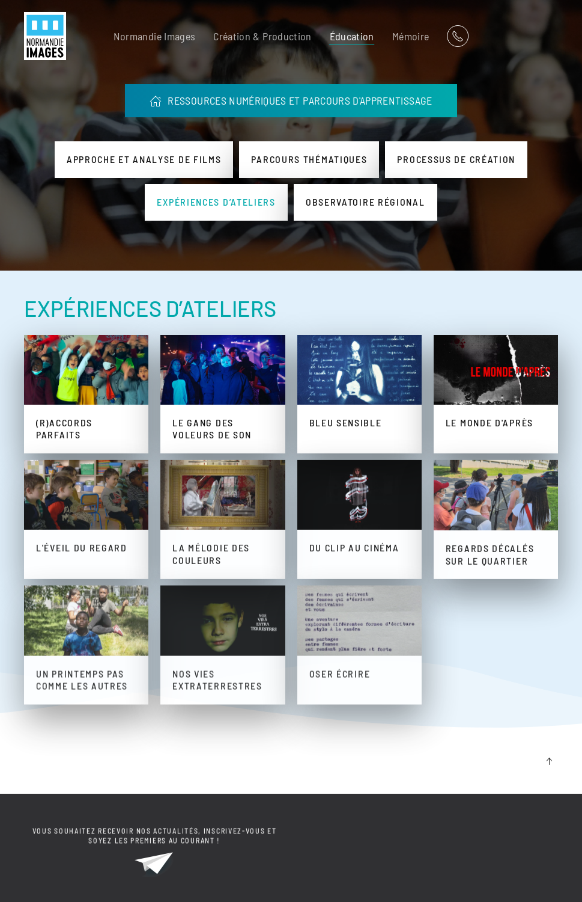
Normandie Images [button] (155, 36)
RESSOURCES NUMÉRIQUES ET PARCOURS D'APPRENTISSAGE (291, 100)
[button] (549, 763)
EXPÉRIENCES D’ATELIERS (150, 308)
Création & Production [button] (262, 36)
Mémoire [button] (410, 36)
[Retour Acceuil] (45, 36)
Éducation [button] (352, 36)
